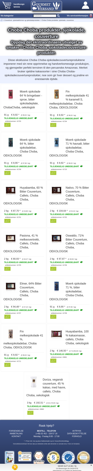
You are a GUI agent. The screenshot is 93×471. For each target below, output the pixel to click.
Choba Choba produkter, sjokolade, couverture (58, 20)
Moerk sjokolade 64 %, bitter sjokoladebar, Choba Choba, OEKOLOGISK (21, 147)
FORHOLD (77, 436)
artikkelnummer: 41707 (13, 313)
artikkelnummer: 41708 (59, 313)
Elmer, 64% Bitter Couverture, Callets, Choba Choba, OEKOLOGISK (22, 291)
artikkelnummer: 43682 (36, 409)
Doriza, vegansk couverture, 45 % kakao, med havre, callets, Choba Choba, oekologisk (46, 387)
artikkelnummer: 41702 (59, 217)
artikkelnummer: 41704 (59, 121)
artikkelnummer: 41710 (59, 169)
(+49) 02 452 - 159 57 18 (46, 433)
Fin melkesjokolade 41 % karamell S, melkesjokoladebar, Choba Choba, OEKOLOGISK (69, 99)
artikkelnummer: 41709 (13, 169)
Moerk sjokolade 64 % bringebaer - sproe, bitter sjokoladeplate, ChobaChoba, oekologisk (22, 99)
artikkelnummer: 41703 (13, 121)
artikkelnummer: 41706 (59, 265)
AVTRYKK (76, 431)
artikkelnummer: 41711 (13, 361)
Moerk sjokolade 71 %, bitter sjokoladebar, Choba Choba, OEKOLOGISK (67, 291)
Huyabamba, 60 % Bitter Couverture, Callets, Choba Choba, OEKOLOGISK (23, 195)
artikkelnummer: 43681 (59, 357)
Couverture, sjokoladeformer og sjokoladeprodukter (22, 20)
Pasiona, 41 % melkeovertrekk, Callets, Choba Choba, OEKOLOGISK (21, 243)
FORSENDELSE (16, 431)
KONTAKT (16, 436)
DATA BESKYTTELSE (76, 433)
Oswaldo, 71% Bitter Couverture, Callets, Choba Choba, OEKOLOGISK (68, 243)
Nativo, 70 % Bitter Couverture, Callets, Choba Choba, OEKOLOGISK (69, 195)
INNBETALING (16, 433)
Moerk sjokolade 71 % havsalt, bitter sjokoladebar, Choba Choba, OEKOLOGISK (69, 147)
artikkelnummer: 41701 (13, 217)
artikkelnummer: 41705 (13, 265)
